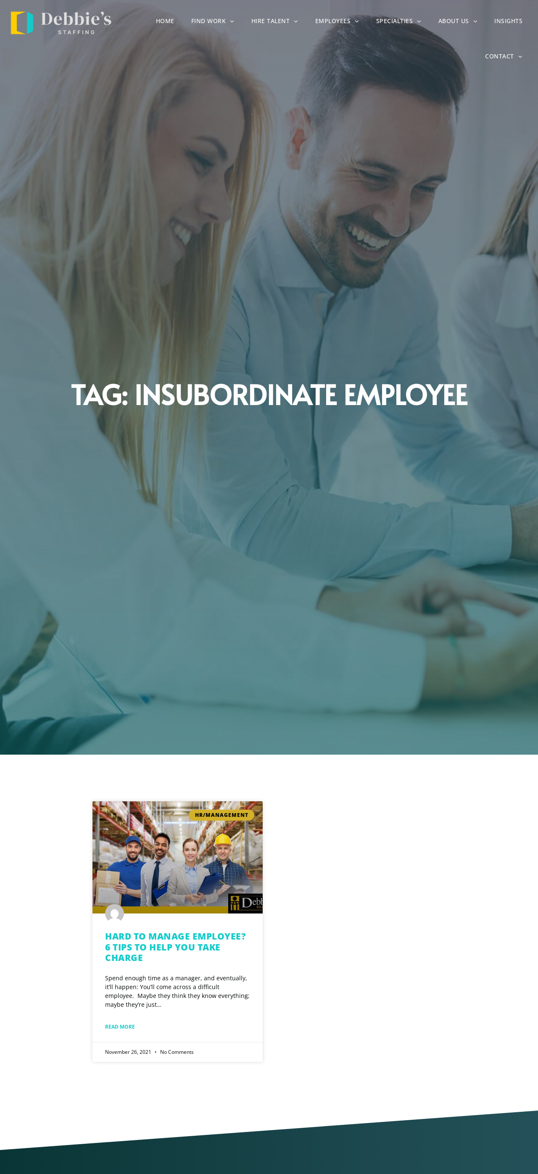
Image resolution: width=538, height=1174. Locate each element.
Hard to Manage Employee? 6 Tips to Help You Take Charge (175, 946)
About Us (462, 22)
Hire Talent (279, 22)
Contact (508, 57)
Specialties (403, 22)
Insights (512, 23)
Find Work (217, 22)
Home (169, 23)
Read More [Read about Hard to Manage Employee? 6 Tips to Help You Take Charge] (120, 1026)
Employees (341, 22)
